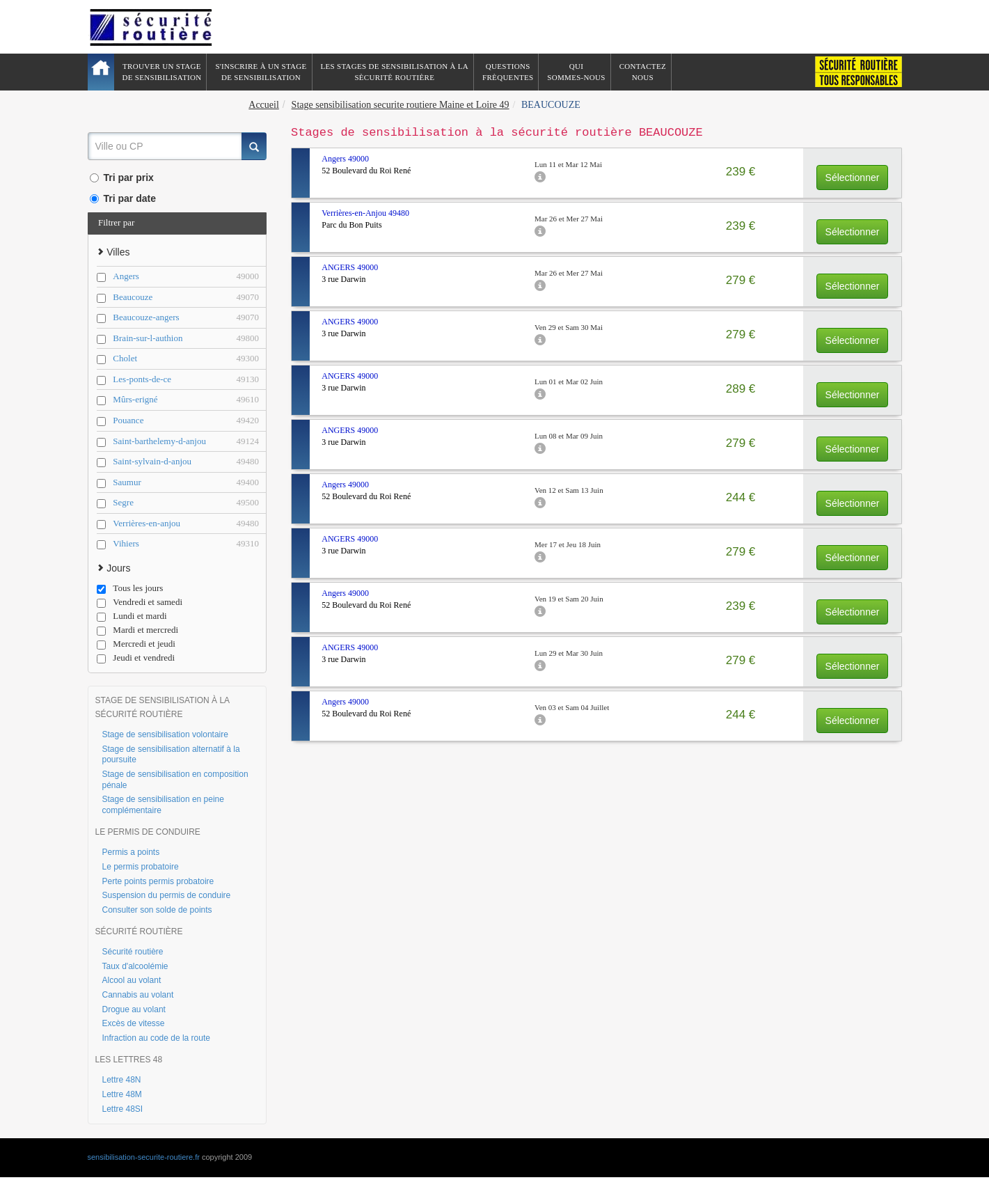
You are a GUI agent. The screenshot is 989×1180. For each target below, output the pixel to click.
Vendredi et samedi (139, 602)
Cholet (186, 358)
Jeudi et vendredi (136, 657)
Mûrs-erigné (186, 400)
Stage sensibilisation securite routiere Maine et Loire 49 (400, 105)
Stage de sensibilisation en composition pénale (175, 779)
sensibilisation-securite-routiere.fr (144, 1157)
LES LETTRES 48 (129, 1059)
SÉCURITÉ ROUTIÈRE (139, 931)
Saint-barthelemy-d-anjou (186, 441)
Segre (186, 503)
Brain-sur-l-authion (186, 338)
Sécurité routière (133, 952)
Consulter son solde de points (157, 910)
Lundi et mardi (131, 616)
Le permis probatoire (140, 867)
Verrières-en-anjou (186, 523)
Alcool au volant (131, 980)
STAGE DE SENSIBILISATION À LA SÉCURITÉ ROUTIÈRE (162, 707)
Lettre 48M (122, 1094)
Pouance (186, 420)
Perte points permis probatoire (158, 881)
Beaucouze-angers (186, 317)
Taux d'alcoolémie (135, 966)
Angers (186, 276)
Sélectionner (852, 177)
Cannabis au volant (138, 995)
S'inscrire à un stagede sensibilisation (260, 71)
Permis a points (131, 852)
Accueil (263, 105)
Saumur (186, 482)
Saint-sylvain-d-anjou (186, 462)
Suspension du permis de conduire (166, 895)
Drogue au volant (134, 1009)
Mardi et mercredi (137, 630)
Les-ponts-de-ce (186, 379)
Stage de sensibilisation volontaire (165, 734)
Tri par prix (122, 177)
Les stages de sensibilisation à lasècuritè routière (395, 71)
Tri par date (123, 198)
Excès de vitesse (133, 1023)
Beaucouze (186, 297)
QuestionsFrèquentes (507, 71)
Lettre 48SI (122, 1109)
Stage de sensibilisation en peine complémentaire (163, 804)
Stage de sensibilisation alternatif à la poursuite (171, 754)
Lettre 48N (121, 1080)
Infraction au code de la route (156, 1038)
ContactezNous (642, 71)
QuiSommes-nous (576, 71)
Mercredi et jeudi (136, 644)
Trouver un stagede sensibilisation (162, 71)
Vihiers (186, 544)
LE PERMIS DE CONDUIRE (147, 832)
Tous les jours (130, 588)
